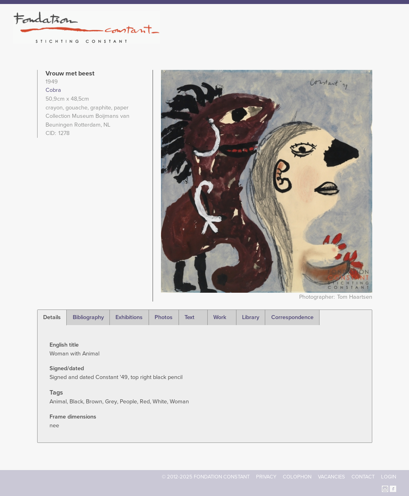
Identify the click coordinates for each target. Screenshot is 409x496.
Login (388, 477)
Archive (340, 40)
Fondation (239, 40)
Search (392, 39)
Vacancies (331, 477)
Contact (363, 477)
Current (368, 40)
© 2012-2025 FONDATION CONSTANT (206, 477)
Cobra (53, 90)
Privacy (266, 477)
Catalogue (308, 40)
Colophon (297, 477)
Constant (273, 40)
